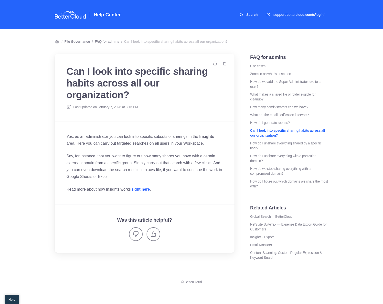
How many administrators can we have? (279, 107)
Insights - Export (262, 237)
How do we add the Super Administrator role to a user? (285, 84)
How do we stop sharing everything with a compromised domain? (280, 171)
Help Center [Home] (107, 14)
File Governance (77, 41)
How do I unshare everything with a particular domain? (283, 158)
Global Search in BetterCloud (271, 216)
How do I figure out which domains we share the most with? (289, 183)
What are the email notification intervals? (279, 115)
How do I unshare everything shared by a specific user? (285, 145)
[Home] (70, 15)
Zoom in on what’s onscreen (270, 74)
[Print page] (215, 63)
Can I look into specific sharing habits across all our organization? (176, 41)
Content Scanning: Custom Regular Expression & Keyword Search (286, 255)
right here (141, 189)
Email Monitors (261, 245)
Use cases (258, 66)
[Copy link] (225, 63)
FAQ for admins (107, 41)
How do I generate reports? (270, 123)
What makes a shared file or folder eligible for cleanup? (283, 96)
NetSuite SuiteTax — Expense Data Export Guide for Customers (288, 226)
